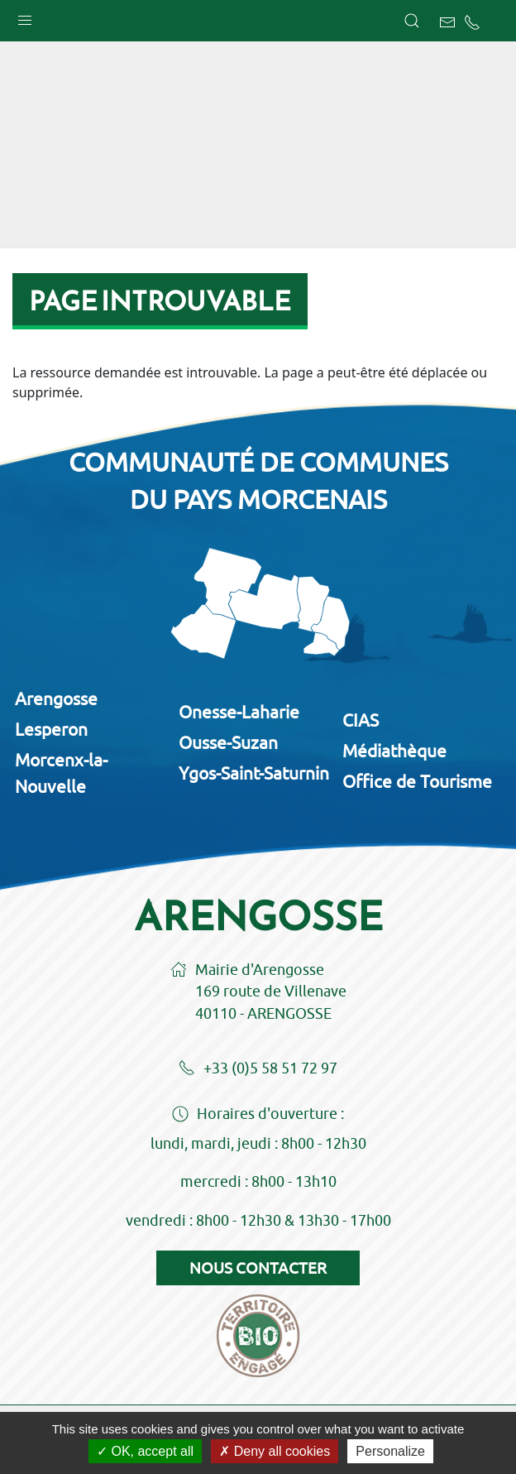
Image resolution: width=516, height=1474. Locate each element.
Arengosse (56, 698)
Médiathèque (394, 751)
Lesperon (51, 729)
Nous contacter (258, 1268)
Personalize (390, 1451)
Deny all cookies (274, 1451)
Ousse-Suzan (228, 742)
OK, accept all (145, 1451)
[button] (25, 16)
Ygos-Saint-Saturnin (254, 773)
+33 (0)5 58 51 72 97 (258, 1069)
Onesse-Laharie (239, 712)
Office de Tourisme (417, 781)
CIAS (360, 720)
